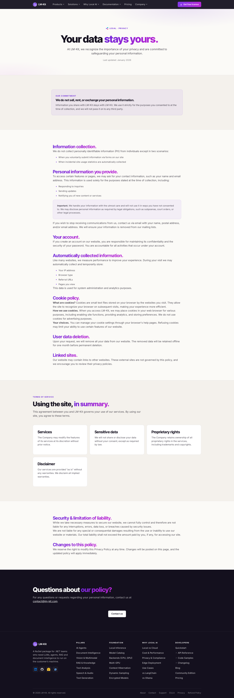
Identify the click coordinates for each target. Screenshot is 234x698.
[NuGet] (55, 669)
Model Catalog (116, 653)
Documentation (112, 4)
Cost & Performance (153, 653)
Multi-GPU (114, 663)
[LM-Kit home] (39, 4)
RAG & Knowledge (85, 663)
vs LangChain (149, 673)
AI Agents (81, 648)
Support (162, 693)
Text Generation (84, 678)
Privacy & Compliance (153, 658)
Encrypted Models (118, 678)
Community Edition (185, 673)
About (143, 693)
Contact (152, 693)
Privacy (181, 693)
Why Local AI (91, 4)
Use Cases (148, 668)
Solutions (74, 4)
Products (58, 4)
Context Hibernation (120, 668)
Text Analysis (83, 668)
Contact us (117, 613)
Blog (177, 668)
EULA (172, 693)
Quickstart (180, 648)
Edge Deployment (151, 663)
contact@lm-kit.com (45, 601)
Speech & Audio (84, 673)
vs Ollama (147, 678)
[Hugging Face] (48, 669)
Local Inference (117, 648)
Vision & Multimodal (86, 658)
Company (141, 4)
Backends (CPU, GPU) (120, 658)
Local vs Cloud (150, 648)
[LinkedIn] (35, 669)
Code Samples (184, 658)
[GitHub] (42, 669)
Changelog (182, 663)
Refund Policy (194, 693)
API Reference (184, 653)
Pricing (128, 4)
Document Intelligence (88, 653)
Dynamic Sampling (119, 673)
